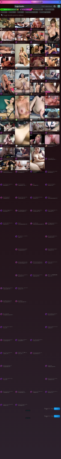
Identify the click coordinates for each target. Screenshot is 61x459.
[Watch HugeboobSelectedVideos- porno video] (37, 37)
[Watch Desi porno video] (37, 179)
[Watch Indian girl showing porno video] (52, 341)
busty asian (20, 12)
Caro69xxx (36, 146)
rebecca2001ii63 (22, 42)
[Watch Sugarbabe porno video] (52, 361)
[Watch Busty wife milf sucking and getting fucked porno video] (52, 374)
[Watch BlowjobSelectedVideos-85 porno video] (52, 102)
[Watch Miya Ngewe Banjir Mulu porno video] (37, 108)
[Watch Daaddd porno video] (37, 315)
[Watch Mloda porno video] (52, 192)
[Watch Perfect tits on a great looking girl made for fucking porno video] (22, 270)
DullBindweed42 (52, 133)
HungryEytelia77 (22, 185)
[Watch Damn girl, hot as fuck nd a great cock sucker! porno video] (37, 140)
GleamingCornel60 (7, 133)
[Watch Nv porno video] (7, 63)
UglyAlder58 (21, 275)
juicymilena (6, 224)
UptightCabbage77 (37, 29)
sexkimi (51, 275)
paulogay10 (21, 94)
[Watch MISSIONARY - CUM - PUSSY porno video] (7, 238)
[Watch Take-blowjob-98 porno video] (22, 179)
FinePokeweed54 (52, 159)
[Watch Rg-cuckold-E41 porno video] (7, 309)
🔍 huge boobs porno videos (12, 15)
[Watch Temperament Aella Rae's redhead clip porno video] (52, 140)
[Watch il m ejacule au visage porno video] (37, 76)
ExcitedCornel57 (37, 211)
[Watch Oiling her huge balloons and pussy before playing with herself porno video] (37, 205)
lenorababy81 (21, 405)
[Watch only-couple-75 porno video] (52, 153)
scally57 (6, 120)
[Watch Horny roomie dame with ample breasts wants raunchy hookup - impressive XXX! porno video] (7, 37)
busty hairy (4, 12)
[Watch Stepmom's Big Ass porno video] (52, 179)
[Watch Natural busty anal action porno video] (7, 387)
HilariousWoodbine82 (23, 224)
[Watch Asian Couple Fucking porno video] (7, 264)
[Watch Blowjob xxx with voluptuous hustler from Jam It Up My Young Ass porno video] (52, 166)
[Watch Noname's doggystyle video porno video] (7, 205)
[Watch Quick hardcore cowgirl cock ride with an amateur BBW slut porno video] (22, 244)
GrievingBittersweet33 (8, 314)
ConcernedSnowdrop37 (53, 198)
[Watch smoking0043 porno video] (7, 82)
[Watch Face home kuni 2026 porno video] (22, 56)
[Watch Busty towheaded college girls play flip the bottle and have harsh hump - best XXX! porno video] (22, 166)
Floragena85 (51, 211)
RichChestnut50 (22, 29)
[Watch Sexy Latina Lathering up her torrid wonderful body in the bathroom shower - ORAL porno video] (52, 231)
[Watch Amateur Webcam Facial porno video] (52, 322)
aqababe (50, 327)
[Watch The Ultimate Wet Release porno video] (37, 335)
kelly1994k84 (51, 224)
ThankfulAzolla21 (37, 42)
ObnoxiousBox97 (7, 301)
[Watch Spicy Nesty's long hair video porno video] (7, 179)
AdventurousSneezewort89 (39, 224)
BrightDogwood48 (22, 159)
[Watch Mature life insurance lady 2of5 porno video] (7, 283)
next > (57, 409)
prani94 (5, 68)
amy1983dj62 (21, 172)
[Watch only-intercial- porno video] (7, 127)
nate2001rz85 (51, 237)
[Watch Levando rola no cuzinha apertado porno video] (22, 82)
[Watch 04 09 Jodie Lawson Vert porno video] (52, 31)
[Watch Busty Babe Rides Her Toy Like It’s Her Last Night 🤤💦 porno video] (37, 238)
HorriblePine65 (22, 392)
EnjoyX (20, 237)
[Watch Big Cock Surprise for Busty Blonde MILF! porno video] (37, 270)
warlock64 (36, 81)
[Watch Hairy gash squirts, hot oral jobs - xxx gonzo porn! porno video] (22, 37)
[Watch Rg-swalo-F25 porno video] (22, 24)
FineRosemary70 (52, 366)
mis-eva (5, 327)
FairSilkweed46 (7, 146)
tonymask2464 (7, 288)
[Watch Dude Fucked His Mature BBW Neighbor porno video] (7, 50)
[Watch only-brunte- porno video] (52, 63)
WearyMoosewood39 (37, 55)
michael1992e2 (7, 42)
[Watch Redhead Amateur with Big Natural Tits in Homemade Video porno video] (22, 399)
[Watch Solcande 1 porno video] (7, 108)
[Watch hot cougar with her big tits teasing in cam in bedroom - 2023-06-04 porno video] (7, 374)
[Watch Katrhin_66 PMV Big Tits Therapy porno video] (37, 89)
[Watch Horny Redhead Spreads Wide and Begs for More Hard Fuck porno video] (37, 192)
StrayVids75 (21, 120)
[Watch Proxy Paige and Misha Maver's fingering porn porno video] (22, 335)
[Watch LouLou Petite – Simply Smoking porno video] (22, 315)
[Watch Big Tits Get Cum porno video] (52, 89)
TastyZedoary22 (52, 120)
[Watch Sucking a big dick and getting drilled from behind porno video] (22, 257)
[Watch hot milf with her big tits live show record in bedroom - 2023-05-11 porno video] (7, 322)
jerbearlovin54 (51, 314)
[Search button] (55, 6)
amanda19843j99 (22, 211)
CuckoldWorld (6, 392)
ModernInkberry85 (52, 55)
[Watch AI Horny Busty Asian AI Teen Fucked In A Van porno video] (7, 335)
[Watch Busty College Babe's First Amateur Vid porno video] (52, 205)
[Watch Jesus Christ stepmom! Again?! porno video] (7, 348)
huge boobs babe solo (31, 12)
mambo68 (36, 185)
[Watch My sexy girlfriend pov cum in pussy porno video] (37, 290)
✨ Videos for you (38, 9)
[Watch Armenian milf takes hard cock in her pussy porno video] (37, 387)
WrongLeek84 (6, 198)
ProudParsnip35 (22, 198)
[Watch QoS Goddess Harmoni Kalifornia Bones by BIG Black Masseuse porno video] (52, 309)
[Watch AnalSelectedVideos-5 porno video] (7, 361)
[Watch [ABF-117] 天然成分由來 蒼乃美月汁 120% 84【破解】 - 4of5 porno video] (52, 270)
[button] (59, 6)
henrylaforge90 (7, 340)
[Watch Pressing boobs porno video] (52, 290)
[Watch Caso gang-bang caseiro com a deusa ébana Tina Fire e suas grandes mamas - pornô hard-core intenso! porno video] (22, 205)
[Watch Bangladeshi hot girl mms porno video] (22, 134)
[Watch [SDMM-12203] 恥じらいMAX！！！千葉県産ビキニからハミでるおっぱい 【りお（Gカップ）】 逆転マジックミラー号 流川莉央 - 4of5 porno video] (22, 348)
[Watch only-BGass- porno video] (52, 115)
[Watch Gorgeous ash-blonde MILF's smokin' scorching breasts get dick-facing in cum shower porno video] (7, 399)
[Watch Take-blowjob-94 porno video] (22, 387)
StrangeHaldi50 (7, 366)
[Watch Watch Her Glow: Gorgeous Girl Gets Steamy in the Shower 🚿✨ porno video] (22, 108)
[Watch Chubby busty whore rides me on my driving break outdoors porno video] (7, 153)
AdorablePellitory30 (52, 81)
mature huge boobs (44, 12)
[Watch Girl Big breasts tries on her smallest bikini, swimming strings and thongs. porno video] (52, 218)
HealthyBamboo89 (52, 42)
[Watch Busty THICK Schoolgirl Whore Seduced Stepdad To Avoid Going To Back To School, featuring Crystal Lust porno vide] (52, 244)
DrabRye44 (36, 392)
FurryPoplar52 (51, 379)
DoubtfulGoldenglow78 (8, 159)
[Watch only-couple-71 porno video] (22, 153)
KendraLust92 (6, 29)
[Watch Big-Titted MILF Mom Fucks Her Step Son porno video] (7, 218)
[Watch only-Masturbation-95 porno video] (7, 296)
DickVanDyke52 (7, 55)
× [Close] (59, 2)
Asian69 (35, 120)
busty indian (12, 12)
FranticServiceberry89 (23, 68)
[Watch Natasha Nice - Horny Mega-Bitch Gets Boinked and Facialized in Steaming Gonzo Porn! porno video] (22, 283)
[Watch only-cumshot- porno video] (37, 24)
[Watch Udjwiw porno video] (22, 218)
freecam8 (36, 198)
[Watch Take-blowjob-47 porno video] (7, 192)
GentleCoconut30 (52, 107)
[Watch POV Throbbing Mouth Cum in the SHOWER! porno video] (37, 257)
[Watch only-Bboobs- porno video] (52, 50)
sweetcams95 (36, 340)
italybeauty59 (36, 275)
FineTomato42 (6, 94)
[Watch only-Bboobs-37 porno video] (37, 50)
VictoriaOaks (36, 94)
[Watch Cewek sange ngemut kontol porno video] (22, 367)
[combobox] (33, 6)
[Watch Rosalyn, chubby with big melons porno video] (37, 160)
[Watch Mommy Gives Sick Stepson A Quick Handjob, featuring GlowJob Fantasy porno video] (22, 192)
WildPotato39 (51, 68)
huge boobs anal (49, 9)
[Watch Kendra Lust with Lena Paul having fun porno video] (7, 24)
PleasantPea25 (37, 353)
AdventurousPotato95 (8, 172)
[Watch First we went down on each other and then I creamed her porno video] (37, 348)
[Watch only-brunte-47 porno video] (7, 166)
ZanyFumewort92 (37, 133)
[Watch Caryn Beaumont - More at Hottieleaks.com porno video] (37, 367)
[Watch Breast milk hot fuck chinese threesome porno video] (52, 257)
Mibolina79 (51, 185)
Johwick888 (51, 146)
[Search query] (32, 6)
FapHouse (36, 68)
